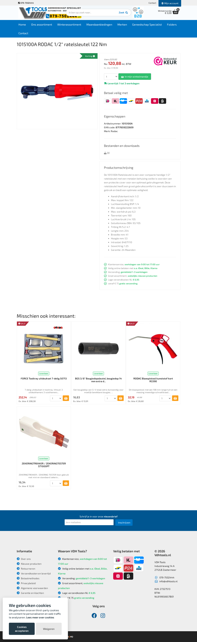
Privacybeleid (26, 583)
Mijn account (169, 3)
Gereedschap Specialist (148, 24)
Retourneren (26, 568)
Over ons (24, 558)
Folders (172, 24)
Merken (123, 24)
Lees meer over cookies (40, 617)
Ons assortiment (42, 24)
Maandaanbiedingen (100, 24)
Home (23, 24)
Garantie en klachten (30, 592)
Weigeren (49, 628)
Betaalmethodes (28, 578)
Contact (152, 3)
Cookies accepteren (22, 628)
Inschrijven (124, 522)
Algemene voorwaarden (32, 588)
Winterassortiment (70, 24)
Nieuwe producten (29, 563)
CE (107, 152)
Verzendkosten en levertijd (34, 573)
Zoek (122, 13)
